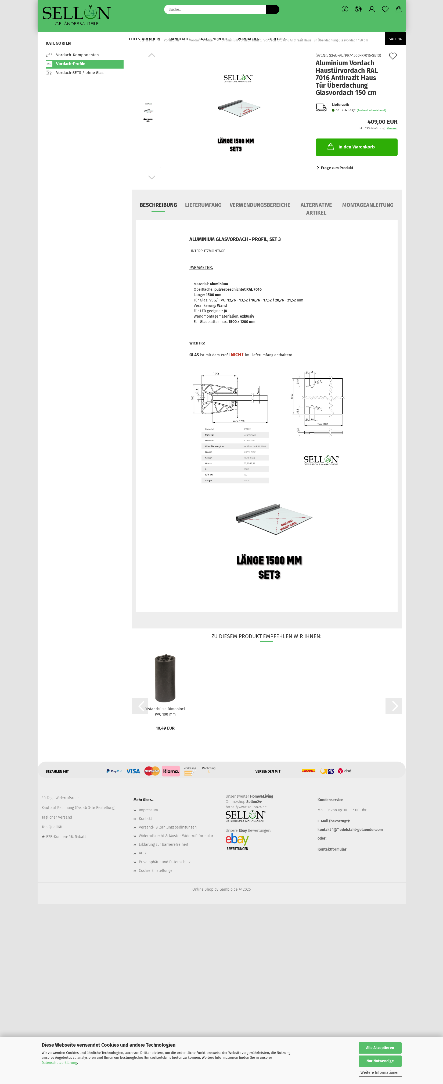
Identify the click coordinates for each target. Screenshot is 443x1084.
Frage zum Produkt (337, 168)
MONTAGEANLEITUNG (368, 205)
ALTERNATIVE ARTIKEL (316, 207)
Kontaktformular (332, 849)
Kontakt (145, 818)
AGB (142, 853)
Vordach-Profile (65, 64)
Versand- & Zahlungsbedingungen (168, 827)
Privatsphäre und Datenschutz (164, 862)
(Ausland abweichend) (371, 110)
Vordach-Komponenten (72, 55)
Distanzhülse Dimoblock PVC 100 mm (165, 711)
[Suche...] (272, 9)
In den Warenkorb (350, 146)
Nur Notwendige (380, 1061)
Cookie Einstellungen (157, 870)
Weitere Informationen (380, 1072)
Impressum (148, 810)
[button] (358, 9)
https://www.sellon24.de (246, 807)
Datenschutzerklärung (59, 1063)
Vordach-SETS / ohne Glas (74, 73)
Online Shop (202, 889)
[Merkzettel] (385, 9)
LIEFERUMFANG (203, 205)
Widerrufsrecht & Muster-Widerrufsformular (176, 836)
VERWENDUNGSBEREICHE (260, 205)
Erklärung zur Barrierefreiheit (163, 844)
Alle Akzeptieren (380, 1048)
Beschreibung (158, 205)
